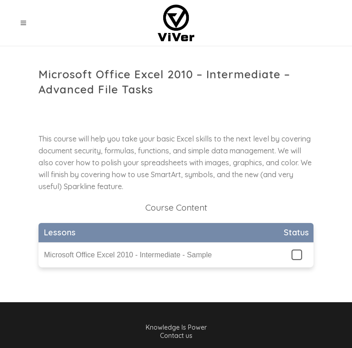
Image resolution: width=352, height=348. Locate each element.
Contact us (176, 336)
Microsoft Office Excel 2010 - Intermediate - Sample (128, 255)
